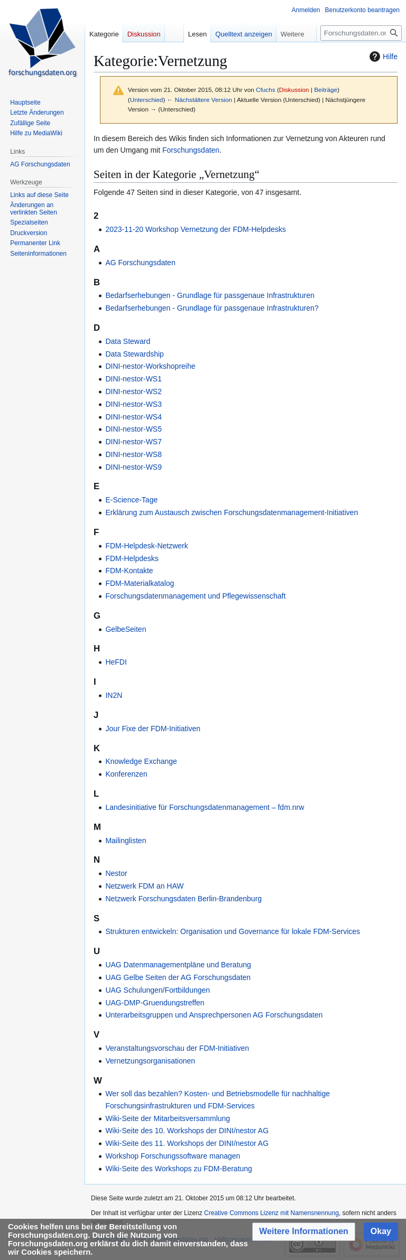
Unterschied (146, 99)
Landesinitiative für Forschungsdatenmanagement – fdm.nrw (204, 807)
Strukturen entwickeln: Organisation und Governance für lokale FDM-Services (232, 931)
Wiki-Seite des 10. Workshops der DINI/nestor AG (187, 1130)
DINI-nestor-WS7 (133, 441)
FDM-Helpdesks (131, 558)
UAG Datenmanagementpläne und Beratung (178, 964)
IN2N (113, 695)
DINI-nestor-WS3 (133, 404)
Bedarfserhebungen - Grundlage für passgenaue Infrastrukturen (209, 295)
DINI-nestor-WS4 (133, 417)
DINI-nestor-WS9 (133, 467)
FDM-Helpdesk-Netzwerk (146, 546)
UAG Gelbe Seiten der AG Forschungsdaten (178, 977)
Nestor (116, 873)
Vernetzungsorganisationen (150, 1061)
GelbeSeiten (125, 629)
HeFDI (115, 662)
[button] (303, 1231)
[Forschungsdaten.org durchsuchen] (361, 33)
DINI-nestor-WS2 (133, 391)
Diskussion (294, 89)
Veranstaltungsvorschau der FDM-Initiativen (177, 1048)
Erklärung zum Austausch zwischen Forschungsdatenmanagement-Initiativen (231, 512)
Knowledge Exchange (141, 761)
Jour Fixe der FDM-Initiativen (152, 728)
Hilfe (382, 56)
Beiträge (325, 89)
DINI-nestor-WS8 (133, 454)
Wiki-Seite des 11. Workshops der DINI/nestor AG (187, 1143)
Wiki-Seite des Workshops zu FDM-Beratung (178, 1168)
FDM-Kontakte (129, 570)
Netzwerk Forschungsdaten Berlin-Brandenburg (183, 898)
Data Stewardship (134, 354)
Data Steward (127, 341)
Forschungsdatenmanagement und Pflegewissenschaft (195, 596)
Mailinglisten (125, 840)
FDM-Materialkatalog (139, 583)
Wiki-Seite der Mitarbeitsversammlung (167, 1118)
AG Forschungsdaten (140, 262)
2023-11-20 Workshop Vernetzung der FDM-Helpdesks (195, 229)
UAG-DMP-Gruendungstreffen (154, 1002)
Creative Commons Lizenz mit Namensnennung (271, 1213)
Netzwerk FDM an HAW (144, 886)
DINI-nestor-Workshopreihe (150, 366)
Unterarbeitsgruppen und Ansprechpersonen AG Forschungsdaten (213, 1015)
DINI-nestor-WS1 (133, 379)
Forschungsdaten (190, 150)
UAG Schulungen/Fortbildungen (157, 990)
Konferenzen (126, 774)
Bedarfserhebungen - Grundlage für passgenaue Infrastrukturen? (211, 308)
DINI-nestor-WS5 (133, 429)
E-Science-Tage (131, 500)
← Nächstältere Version (199, 99)
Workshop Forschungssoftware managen (172, 1156)
